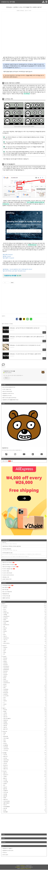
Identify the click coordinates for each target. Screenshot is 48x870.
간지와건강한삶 (24, 801)
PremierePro (24, 665)
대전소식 (24, 805)
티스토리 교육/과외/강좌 (7, 573)
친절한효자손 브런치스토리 (8, 850)
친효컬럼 (24, 722)
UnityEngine (24, 691)
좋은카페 (24, 789)
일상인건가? (24, 775)
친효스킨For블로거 (24, 718)
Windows (24, 611)
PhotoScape (24, 671)
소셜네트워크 (24, 749)
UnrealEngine (24, 689)
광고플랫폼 (24, 745)
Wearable (24, 631)
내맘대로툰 (24, 762)
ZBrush (24, 679)
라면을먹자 (24, 790)
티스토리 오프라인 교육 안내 (8, 575)
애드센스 (24, 743)
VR (24, 633)
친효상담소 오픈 (6, 577)
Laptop (24, 630)
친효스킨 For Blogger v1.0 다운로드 (10, 566)
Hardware (24, 628)
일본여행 (24, 796)
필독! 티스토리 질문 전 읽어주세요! (9, 397)
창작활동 (24, 753)
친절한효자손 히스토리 (7, 395)
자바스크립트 (24, 738)
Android (24, 704)
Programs (24, 656)
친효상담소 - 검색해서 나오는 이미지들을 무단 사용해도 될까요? (24, 7)
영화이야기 (24, 799)
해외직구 (24, 646)
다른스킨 (24, 727)
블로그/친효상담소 (20, 10)
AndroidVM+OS (24, 616)
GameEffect (24, 694)
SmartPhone (24, 618)
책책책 (24, 798)
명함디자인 (24, 769)
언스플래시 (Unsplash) (9, 258)
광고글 (24, 810)
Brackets (24, 684)
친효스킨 (24, 715)
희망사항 (24, 808)
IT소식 (24, 609)
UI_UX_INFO (24, 696)
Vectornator (24, 674)
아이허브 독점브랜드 (24, 550)
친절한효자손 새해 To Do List (8, 393)
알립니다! (24, 773)
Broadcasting (24, 692)
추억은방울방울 (24, 806)
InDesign (24, 661)
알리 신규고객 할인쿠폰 (7, 591)
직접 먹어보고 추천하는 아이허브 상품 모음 (12, 546)
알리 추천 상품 (5, 589)
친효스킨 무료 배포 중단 (7, 391)
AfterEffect (24, 663)
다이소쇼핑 (24, 792)
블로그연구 (24, 729)
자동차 (24, 641)
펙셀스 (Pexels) (7, 256)
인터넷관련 (24, 747)
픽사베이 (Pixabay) (8, 254)
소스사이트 (24, 750)
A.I (24, 706)
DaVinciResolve (24, 666)
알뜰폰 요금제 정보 (6, 598)
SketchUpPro (24, 681)
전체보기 (24, 604)
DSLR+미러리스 (24, 643)
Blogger (24, 711)
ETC (24, 654)
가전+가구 (24, 640)
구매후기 (24, 776)
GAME (24, 623)
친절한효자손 (18, 867)
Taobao (24, 652)
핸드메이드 (24, 765)
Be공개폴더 (24, 812)
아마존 (24, 649)
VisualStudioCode (24, 683)
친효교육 (24, 725)
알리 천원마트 (6, 587)
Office (24, 688)
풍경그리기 (24, 756)
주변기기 (24, 636)
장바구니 (24, 608)
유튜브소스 (24, 767)
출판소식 (24, 778)
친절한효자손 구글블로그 (7, 848)
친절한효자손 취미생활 (8, 2)
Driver (24, 634)
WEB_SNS (24, 731)
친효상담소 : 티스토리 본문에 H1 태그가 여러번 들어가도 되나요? (18, 269)
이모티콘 (24, 755)
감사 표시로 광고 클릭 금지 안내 (9, 387)
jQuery (24, 740)
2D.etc (24, 697)
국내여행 (24, 794)
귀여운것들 (24, 782)
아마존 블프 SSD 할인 (8, 585)
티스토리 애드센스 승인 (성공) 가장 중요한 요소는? (15, 271)
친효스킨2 (24, 717)
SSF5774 (24, 543)
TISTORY (24, 710)
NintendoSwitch (24, 625)
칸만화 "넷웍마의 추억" (7, 579)
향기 (24, 785)
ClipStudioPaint (24, 668)
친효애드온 (24, 720)
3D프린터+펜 (24, 638)
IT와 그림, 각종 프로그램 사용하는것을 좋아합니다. (13, 375)
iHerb (24, 651)
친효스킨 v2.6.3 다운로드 (8, 562)
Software (24, 686)
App (24, 626)
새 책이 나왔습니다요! (7, 389)
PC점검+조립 (24, 613)
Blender (24, 678)
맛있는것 (24, 787)
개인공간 (24, 771)
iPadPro (24, 620)
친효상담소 (24, 724)
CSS (24, 735)
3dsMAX (24, 676)
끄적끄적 (24, 763)
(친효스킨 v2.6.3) (28, 868)
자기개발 (24, 780)
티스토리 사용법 (6, 571)
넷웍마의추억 (24, 760)
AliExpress (24, 647)
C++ (24, 702)
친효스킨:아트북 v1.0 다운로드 (10, 564)
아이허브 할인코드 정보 (24, 553)
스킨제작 (24, 713)
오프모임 (24, 758)
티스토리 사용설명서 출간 (9, 569)
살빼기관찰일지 (24, 803)
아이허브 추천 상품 (6, 596)
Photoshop (24, 658)
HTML (24, 733)
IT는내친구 (24, 606)
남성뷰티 (24, 783)
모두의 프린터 (5, 854)
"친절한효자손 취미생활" (10, 275)
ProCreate (24, 673)
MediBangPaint (24, 669)
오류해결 (24, 615)
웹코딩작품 (24, 736)
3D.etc (24, 699)
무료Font (24, 701)
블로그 (24, 708)
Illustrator (24, 660)
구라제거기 (5, 852)
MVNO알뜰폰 (24, 621)
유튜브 (24, 742)
